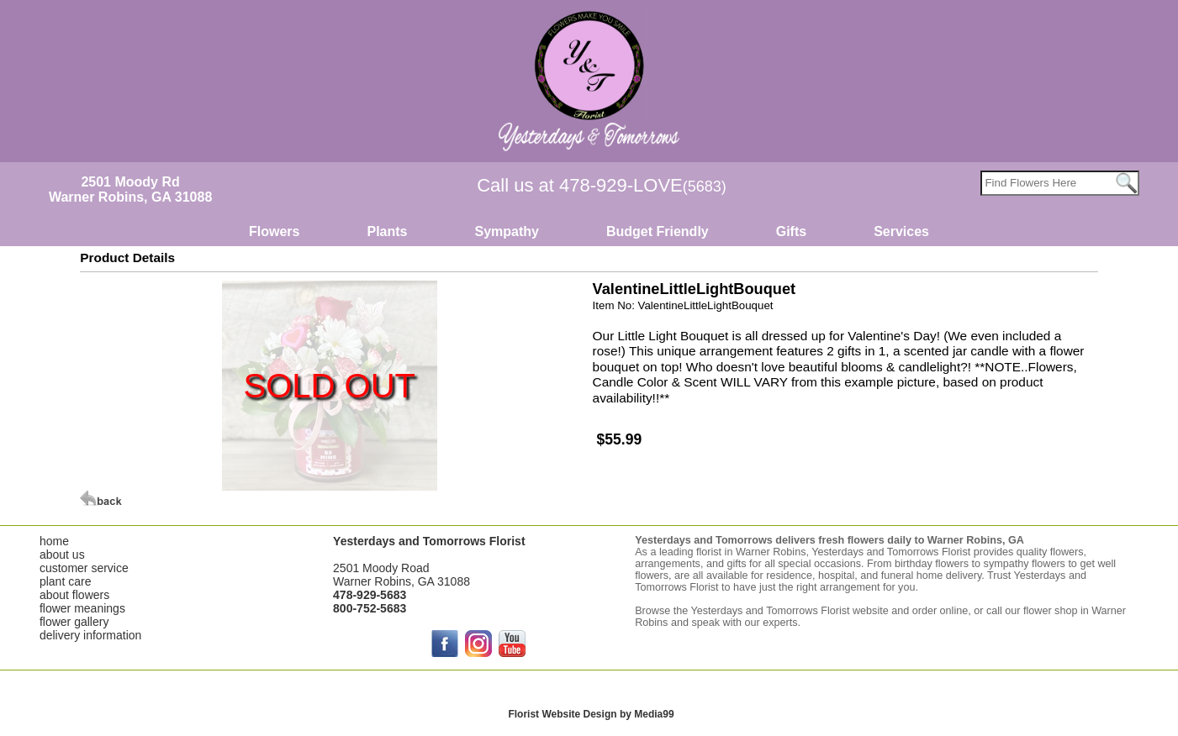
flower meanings (82, 608)
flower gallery (74, 621)
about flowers (74, 595)
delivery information (90, 635)
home (54, 541)
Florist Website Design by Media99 (591, 714)
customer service (84, 568)
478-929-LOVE (642, 185)
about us (62, 554)
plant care (65, 581)
